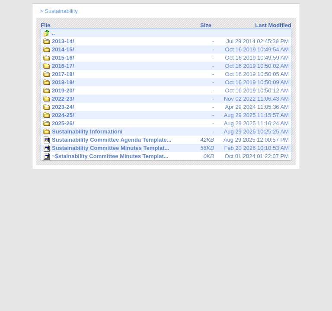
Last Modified (273, 25)
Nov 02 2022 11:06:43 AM (166, 98)
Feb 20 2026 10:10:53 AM (166, 148)
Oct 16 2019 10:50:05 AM (166, 74)
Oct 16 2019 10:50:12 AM (166, 90)
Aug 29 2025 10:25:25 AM (166, 131)
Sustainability (61, 11)
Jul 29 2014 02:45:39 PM (166, 41)
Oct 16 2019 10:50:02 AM (166, 66)
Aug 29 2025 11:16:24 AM (166, 123)
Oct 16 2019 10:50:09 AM (166, 82)
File (45, 25)
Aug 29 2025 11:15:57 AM (166, 115)
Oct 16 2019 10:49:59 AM (166, 57)
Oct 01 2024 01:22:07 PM (166, 156)
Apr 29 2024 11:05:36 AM (166, 107)
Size (205, 25)
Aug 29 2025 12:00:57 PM (166, 139)
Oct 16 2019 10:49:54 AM (166, 49)
